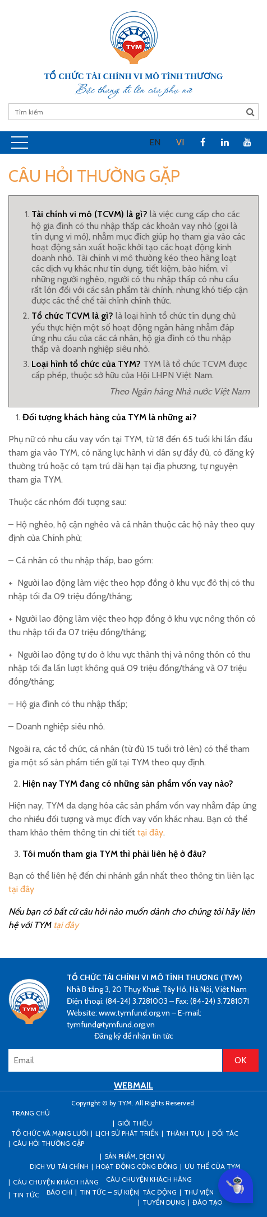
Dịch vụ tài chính (59, 1166)
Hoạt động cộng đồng (136, 1166)
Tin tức (26, 1195)
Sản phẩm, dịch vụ (134, 1156)
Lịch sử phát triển (127, 1133)
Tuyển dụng (163, 1202)
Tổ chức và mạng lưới (49, 1133)
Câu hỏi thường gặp (48, 1143)
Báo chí (59, 1192)
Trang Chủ (30, 1113)
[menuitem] (155, 142)
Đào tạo (207, 1202)
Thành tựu (185, 1133)
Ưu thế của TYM (213, 1166)
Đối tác (225, 1133)
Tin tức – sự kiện (109, 1192)
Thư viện (199, 1192)
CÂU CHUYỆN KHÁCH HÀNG (56, 1182)
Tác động (159, 1192)
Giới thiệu (134, 1123)
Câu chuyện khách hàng (149, 1179)
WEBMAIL (133, 1085)
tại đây (150, 832)
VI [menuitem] (180, 142)
